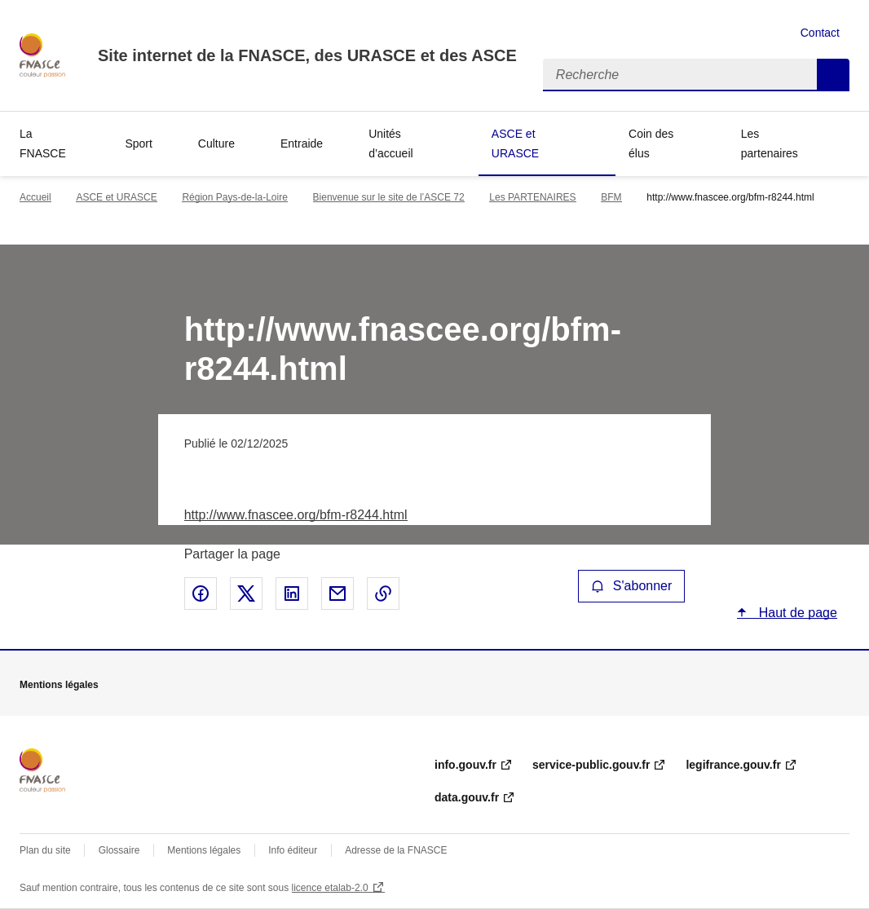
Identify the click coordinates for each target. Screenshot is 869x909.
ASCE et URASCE (515, 143)
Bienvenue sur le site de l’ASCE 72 (389, 197)
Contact (820, 32)
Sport (138, 143)
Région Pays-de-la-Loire (234, 197)
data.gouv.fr (466, 797)
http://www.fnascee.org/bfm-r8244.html (296, 515)
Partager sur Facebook (200, 593)
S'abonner (632, 586)
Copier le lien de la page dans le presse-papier (383, 593)
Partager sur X (246, 593)
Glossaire (119, 850)
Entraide (301, 143)
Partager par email (337, 593)
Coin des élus (651, 143)
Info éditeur (292, 850)
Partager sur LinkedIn (292, 593)
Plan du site (45, 850)
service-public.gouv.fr (591, 764)
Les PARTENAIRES (532, 197)
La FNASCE (43, 143)
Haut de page (796, 613)
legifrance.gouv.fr (733, 764)
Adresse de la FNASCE (396, 850)
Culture (216, 143)
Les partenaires (769, 143)
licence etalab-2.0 (330, 888)
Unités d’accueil (390, 143)
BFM (611, 197)
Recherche (833, 75)
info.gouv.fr (465, 764)
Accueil (35, 197)
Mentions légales (203, 850)
